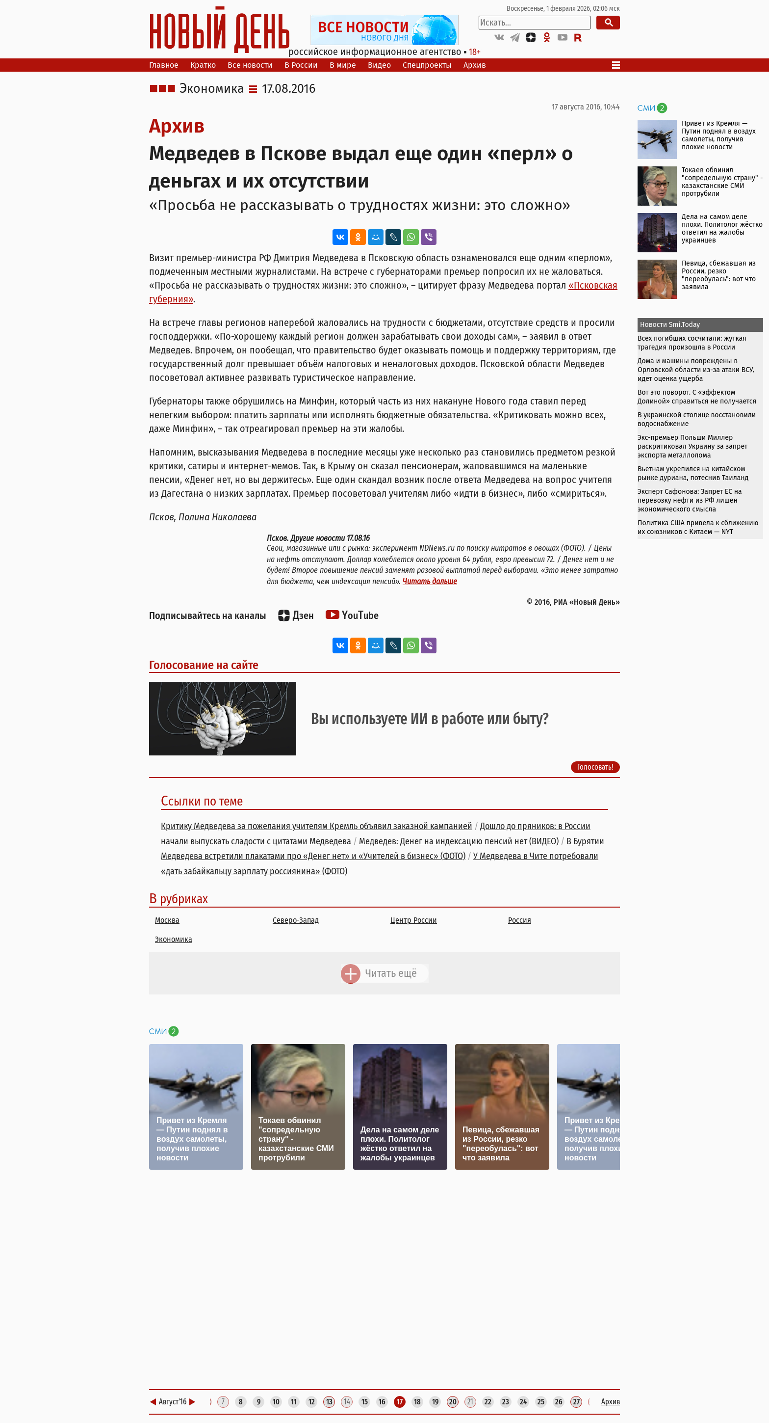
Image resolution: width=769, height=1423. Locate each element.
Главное (164, 65)
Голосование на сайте (203, 665)
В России (301, 65)
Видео (379, 65)
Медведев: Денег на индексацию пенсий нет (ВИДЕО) (459, 841)
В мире (343, 65)
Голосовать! (595, 767)
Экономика (211, 88)
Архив (474, 65)
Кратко (203, 65)
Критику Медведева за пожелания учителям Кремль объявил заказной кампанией (316, 826)
